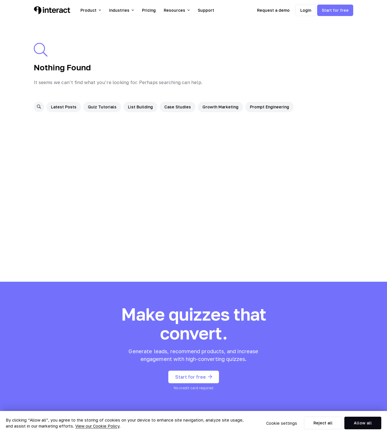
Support (206, 10)
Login (305, 10)
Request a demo (273, 10)
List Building (140, 106)
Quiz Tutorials (102, 106)
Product (90, 10)
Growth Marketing (220, 106)
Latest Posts (63, 106)
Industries (121, 10)
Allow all (363, 422)
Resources (177, 10)
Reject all (323, 422)
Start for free (335, 10)
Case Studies (177, 106)
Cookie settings (281, 423)
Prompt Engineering (269, 106)
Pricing (149, 10)
